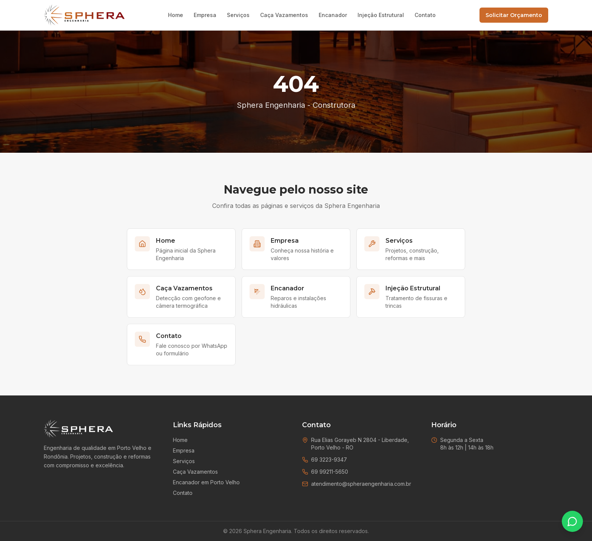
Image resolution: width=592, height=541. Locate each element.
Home (175, 15)
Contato (425, 15)
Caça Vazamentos (284, 15)
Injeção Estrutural (381, 15)
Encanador (333, 15)
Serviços (238, 15)
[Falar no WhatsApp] (572, 521)
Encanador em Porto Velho (206, 482)
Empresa (205, 15)
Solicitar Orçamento (514, 15)
